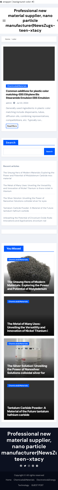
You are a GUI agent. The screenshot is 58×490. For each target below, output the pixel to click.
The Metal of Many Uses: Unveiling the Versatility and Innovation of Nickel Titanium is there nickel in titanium (28, 188)
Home (8, 479)
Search (11, 142)
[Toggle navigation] (4, 21)
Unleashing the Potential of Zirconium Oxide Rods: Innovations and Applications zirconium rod (27, 219)
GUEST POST (37, 485)
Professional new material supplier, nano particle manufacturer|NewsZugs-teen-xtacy (30, 20)
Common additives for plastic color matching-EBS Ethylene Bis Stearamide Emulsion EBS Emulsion (28, 94)
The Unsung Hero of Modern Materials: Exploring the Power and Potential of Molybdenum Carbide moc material (28, 175)
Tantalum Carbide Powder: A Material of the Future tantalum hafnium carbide (28, 209)
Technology (23, 485)
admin (9, 103)
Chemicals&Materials (16, 86)
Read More (12, 126)
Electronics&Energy (46, 479)
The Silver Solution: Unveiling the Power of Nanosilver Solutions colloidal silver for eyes (25, 199)
